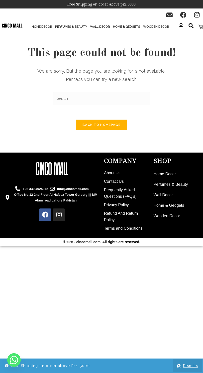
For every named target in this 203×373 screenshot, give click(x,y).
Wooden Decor (156, 26)
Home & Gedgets (126, 26)
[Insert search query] (101, 98)
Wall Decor (100, 26)
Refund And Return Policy (121, 217)
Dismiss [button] (190, 366)
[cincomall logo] (52, 170)
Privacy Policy (116, 206)
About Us (112, 174)
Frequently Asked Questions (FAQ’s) (120, 194)
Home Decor (42, 26)
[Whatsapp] (14, 360)
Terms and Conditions (123, 229)
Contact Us (114, 182)
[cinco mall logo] (12, 25)
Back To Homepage (101, 126)
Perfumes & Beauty (71, 26)
